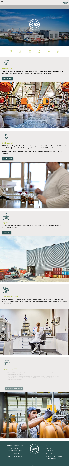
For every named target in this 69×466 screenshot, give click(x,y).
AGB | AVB (49, 453)
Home (48, 445)
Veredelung (7, 78)
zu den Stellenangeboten (14, 388)
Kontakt (49, 448)
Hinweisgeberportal (53, 458)
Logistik (7, 232)
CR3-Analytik (7, 158)
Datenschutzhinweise (54, 456)
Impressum (49, 450)
